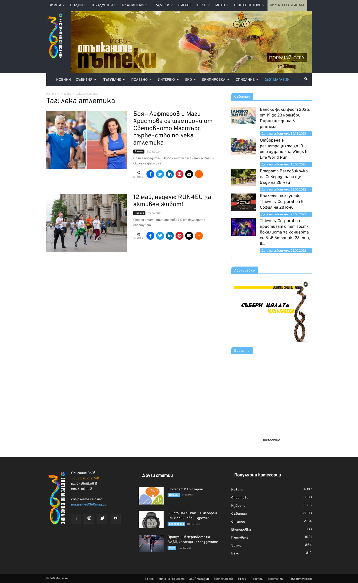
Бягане (184, 5)
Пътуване (114, 80)
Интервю (168, 80)
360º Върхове (223, 579)
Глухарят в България (185, 489)
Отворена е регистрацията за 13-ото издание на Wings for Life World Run (285, 149)
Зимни (56, 5)
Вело (203, 5)
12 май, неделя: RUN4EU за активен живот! (172, 201)
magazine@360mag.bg (89, 505)
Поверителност (300, 579)
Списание (247, 80)
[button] (306, 79)
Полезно (141, 80)
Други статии (157, 476)
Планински (134, 5)
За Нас (149, 579)
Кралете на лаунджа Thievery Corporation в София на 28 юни (282, 202)
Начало (51, 94)
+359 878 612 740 (85, 478)
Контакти (276, 579)
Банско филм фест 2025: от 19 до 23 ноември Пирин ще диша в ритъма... (285, 118)
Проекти (257, 579)
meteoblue (271, 440)
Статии (238, 522)
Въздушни (104, 5)
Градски (163, 5)
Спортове (239, 498)
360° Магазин (277, 80)
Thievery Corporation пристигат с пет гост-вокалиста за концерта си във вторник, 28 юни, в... (285, 232)
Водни (78, 5)
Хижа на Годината (287, 5)
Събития (86, 80)
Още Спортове (249, 5)
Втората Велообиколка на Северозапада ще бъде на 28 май (284, 177)
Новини (63, 80)
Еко (190, 80)
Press (242, 579)
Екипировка (215, 80)
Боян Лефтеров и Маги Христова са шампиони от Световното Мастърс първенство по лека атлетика (173, 128)
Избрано (238, 506)
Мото (221, 5)
